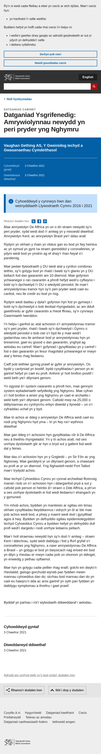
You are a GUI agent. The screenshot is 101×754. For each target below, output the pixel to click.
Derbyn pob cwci (50, 54)
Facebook (39, 221)
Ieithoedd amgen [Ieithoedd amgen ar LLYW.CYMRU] (63, 721)
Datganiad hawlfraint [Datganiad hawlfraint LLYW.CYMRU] (60, 712)
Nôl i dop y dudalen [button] (69, 690)
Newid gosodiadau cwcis (50, 62)
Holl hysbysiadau (19, 99)
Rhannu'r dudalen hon (26, 690)
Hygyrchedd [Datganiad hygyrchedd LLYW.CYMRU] (33, 712)
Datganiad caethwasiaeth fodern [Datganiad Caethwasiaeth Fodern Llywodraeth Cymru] (26, 721)
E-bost (45, 221)
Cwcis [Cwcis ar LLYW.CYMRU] (83, 712)
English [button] (88, 77)
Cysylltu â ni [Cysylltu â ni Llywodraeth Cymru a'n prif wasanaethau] (12, 712)
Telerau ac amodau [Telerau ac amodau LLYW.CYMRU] (38, 717)
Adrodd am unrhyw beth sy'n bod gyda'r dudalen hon (39, 675)
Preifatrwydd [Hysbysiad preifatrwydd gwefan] (12, 717)
